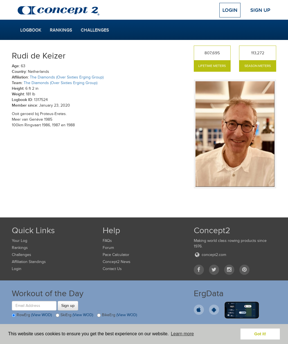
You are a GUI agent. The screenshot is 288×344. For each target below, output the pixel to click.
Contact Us (112, 269)
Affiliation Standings (29, 262)
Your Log (19, 241)
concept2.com (210, 255)
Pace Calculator (116, 255)
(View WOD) (41, 315)
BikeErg (117, 315)
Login (229, 10)
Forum (108, 248)
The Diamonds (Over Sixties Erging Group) (67, 77)
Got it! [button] (260, 334)
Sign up (68, 305)
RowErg (32, 315)
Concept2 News (116, 262)
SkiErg (74, 315)
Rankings (61, 30)
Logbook (30, 30)
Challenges (95, 30)
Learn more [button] (182, 333)
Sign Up (260, 10)
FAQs (107, 241)
